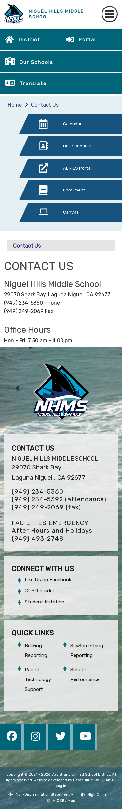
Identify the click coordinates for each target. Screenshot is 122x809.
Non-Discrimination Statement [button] (43, 794)
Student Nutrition (44, 602)
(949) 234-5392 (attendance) (59, 499)
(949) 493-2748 (37, 538)
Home (15, 105)
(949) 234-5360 (37, 491)
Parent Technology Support (38, 679)
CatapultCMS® (86, 780)
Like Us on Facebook (48, 580)
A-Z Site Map (61, 801)
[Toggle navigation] (109, 14)
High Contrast (100, 795)
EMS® (109, 780)
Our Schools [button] (36, 62)
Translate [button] (33, 83)
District (29, 40)
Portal (87, 40)
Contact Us (45, 105)
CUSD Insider (39, 591)
